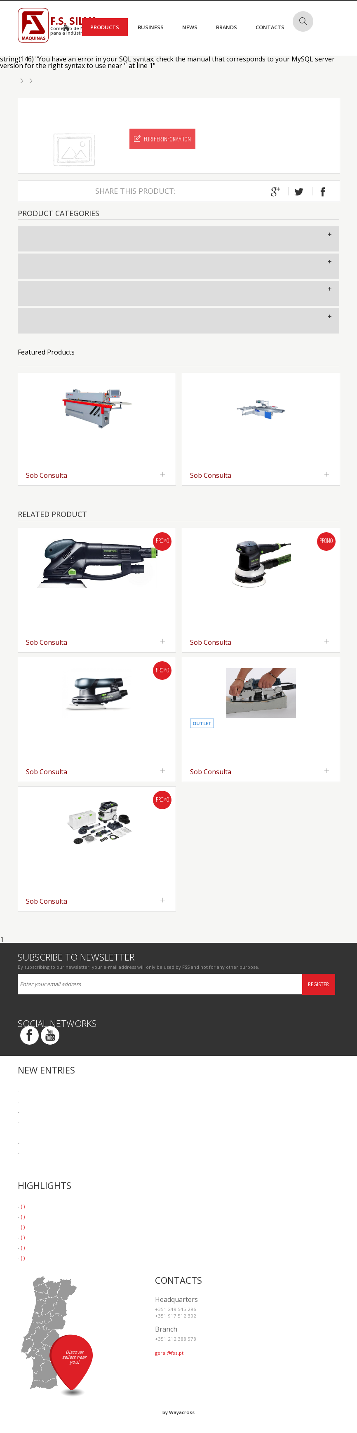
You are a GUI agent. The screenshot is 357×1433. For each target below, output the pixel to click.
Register (318, 984)
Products (104, 27)
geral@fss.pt (169, 1353)
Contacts (270, 27)
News (189, 27)
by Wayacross (178, 1412)
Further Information (162, 139)
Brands (226, 27)
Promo (162, 541)
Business (151, 27)
